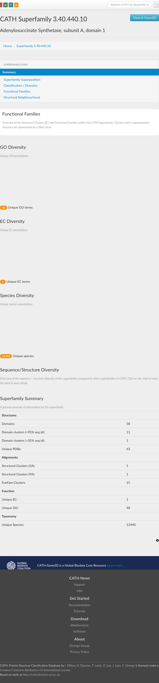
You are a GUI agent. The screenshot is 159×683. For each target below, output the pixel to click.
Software (79, 631)
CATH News (79, 578)
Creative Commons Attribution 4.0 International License (35, 670)
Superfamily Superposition (22, 79)
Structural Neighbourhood (22, 97)
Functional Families (17, 91)
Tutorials (79, 611)
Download (79, 618)
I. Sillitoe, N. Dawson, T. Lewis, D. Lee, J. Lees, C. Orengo (100, 665)
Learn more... (116, 565)
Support (79, 584)
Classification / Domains (21, 85)
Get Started (79, 598)
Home (8, 46)
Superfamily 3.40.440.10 (33, 46)
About (79, 639)
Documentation (80, 605)
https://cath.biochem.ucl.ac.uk (41, 674)
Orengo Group (79, 646)
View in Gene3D (144, 18)
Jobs (79, 590)
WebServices (79, 625)
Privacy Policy (79, 652)
